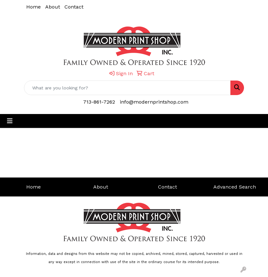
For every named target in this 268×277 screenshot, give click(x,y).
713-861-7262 (99, 102)
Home (33, 7)
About (52, 7)
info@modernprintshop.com (154, 102)
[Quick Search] (127, 88)
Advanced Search (234, 187)
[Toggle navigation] (9, 121)
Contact (73, 7)
